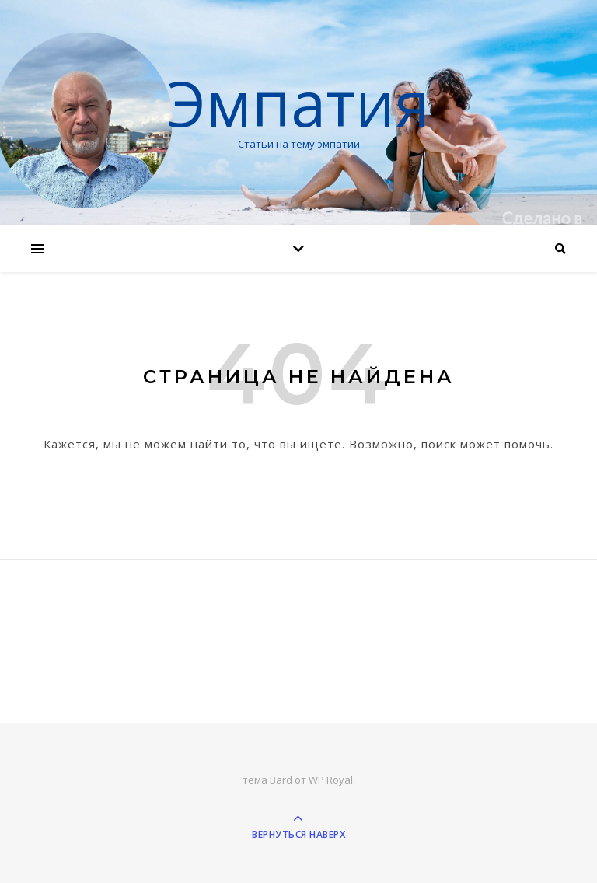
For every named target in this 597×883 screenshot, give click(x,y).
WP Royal (331, 780)
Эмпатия (298, 103)
